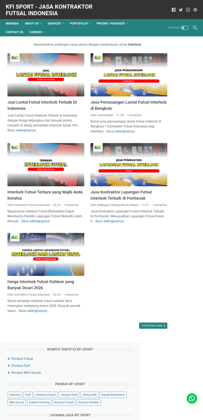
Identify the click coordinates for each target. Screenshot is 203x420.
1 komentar (117, 103)
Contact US (68, 411)
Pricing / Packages (112, 19)
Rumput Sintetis (160, 128)
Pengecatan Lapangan (164, 159)
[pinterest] (194, 8)
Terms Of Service (129, 411)
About (53, 411)
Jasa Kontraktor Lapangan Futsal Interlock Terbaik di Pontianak (97, 181)
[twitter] (179, 8)
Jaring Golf (157, 105)
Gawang (155, 90)
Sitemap (149, 411)
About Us (33, 19)
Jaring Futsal (182, 97)
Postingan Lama (118, 323)
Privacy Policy (88, 411)
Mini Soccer (157, 113)
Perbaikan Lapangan (163, 166)
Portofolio (80, 19)
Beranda (13, 19)
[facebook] (172, 8)
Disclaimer (107, 411)
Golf (168, 90)
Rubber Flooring (179, 113)
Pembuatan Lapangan (164, 151)
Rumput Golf (161, 61)
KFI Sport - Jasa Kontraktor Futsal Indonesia (50, 7)
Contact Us (16, 28)
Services (56, 19)
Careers (37, 28)
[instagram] (186, 8)
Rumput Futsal (162, 54)
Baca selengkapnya (87, 220)
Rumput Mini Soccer (166, 68)
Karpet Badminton (180, 105)
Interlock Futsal (159, 97)
